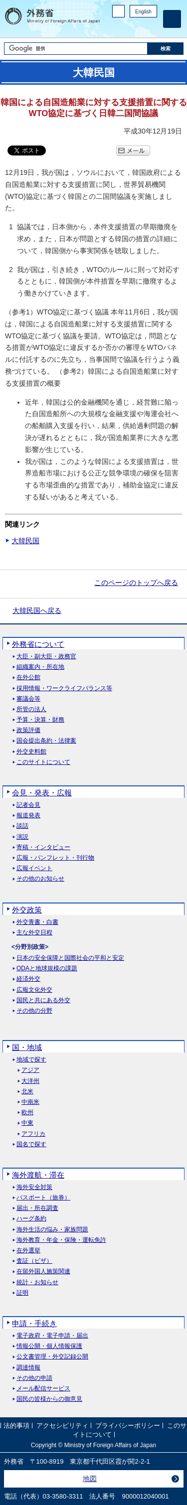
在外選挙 (28, 1250)
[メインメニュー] (172, 19)
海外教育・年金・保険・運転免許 (61, 1240)
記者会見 (28, 805)
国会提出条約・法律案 (46, 741)
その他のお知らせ (40, 879)
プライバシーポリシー (127, 1425)
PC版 (118, 11)
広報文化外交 (34, 990)
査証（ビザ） (34, 1261)
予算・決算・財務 (40, 720)
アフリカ (33, 1134)
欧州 (27, 1112)
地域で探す (31, 1059)
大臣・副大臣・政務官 (46, 656)
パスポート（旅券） (43, 1198)
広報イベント (34, 868)
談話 (22, 826)
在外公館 (28, 677)
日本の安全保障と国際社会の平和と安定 (70, 958)
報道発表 (28, 815)
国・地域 (27, 1047)
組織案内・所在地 (40, 667)
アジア (30, 1070)
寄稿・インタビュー (43, 847)
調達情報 (28, 1367)
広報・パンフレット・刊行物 (55, 858)
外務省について (38, 644)
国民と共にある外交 (43, 1000)
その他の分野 (34, 1011)
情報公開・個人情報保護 (49, 1346)
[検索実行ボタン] (166, 48)
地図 (90, 1479)
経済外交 (28, 979)
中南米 (30, 1102)
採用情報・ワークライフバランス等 (64, 688)
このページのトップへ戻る (136, 583)
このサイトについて (43, 762)
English (143, 11)
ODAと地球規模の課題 (46, 968)
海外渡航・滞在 (38, 1175)
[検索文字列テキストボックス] (76, 48)
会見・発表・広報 (42, 792)
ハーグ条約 (31, 1218)
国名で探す (31, 1144)
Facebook (126, 27)
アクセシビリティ (62, 1425)
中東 (27, 1123)
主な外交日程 (34, 932)
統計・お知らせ (37, 1282)
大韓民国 (25, 541)
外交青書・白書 (37, 922)
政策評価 (28, 730)
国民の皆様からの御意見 (49, 1399)
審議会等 (28, 699)
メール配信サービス (43, 1388)
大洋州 (30, 1081)
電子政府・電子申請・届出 (52, 1336)
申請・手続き (34, 1323)
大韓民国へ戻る (36, 610)
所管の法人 (31, 709)
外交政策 (27, 909)
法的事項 (16, 1425)
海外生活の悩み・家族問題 (52, 1229)
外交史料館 (31, 752)
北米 (27, 1091)
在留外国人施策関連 (43, 1271)
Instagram (139, 27)
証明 (22, 1293)
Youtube (152, 27)
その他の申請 (34, 1378)
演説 (22, 837)
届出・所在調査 (37, 1208)
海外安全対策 (34, 1187)
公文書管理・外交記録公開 (52, 1357)
